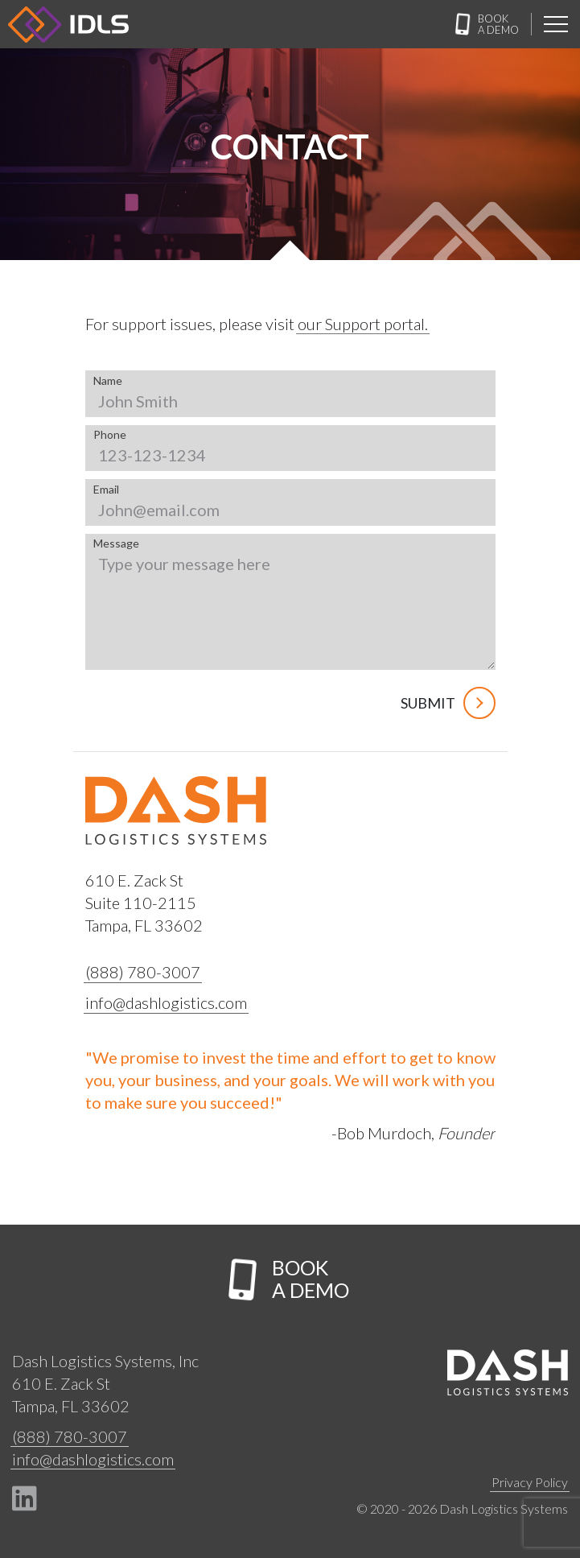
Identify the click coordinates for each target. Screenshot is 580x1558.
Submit (448, 703)
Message (116, 543)
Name (107, 380)
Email (106, 489)
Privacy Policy (530, 1482)
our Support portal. (363, 323)
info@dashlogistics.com (166, 1002)
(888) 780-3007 (142, 971)
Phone (109, 434)
